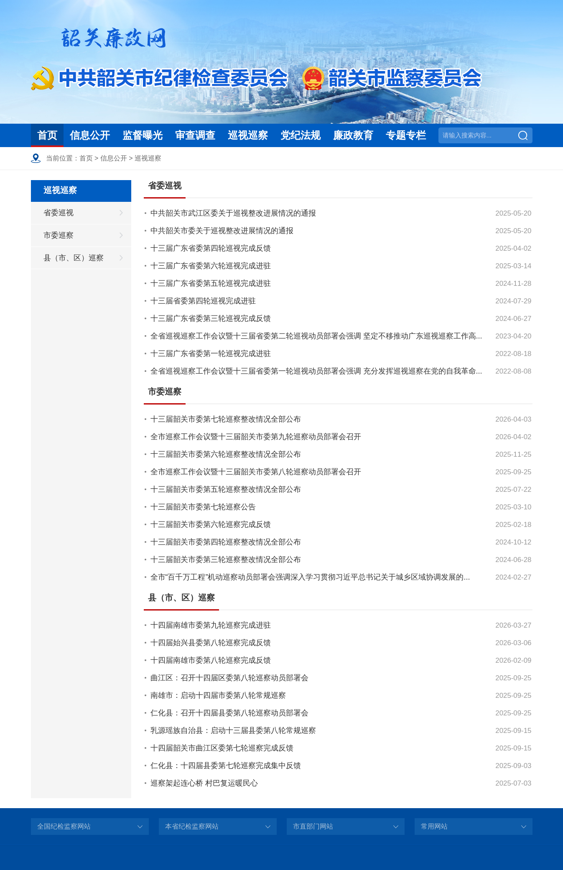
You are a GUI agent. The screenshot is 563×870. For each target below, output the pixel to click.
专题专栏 (406, 135)
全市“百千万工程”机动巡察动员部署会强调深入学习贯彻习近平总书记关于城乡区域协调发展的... (310, 577)
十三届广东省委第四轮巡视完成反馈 (210, 248)
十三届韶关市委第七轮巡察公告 (203, 507)
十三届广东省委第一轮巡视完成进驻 (210, 353)
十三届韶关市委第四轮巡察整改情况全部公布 (225, 542)
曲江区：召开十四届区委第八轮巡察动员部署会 (229, 678)
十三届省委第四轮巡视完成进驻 (203, 301)
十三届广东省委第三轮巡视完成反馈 (210, 318)
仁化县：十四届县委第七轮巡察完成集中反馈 (225, 765)
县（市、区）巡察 (73, 258)
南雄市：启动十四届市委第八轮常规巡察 (218, 695)
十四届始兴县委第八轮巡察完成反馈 (210, 643)
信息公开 (90, 135)
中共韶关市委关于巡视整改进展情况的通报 (221, 230)
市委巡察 (58, 235)
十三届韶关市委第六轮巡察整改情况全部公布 (225, 454)
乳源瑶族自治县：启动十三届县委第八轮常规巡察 (233, 730)
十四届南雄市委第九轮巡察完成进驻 (210, 625)
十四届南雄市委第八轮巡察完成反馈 (210, 660)
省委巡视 (58, 213)
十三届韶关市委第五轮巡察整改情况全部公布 (225, 489)
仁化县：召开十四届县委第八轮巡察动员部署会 (229, 713)
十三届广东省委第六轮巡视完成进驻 (210, 266)
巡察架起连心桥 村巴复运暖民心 (204, 783)
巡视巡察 (248, 135)
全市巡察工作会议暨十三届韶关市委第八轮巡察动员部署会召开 (255, 472)
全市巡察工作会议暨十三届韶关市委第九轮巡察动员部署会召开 (255, 436)
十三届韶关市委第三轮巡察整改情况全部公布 (225, 559)
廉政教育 (353, 135)
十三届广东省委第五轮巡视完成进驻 (210, 283)
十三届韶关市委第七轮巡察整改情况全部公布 (225, 419)
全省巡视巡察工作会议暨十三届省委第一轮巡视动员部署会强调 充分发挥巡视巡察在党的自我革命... (316, 371)
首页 (47, 135)
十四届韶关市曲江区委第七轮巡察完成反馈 (221, 748)
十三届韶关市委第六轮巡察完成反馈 (210, 524)
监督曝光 (142, 135)
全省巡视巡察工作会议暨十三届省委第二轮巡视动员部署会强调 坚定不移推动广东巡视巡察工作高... (316, 336)
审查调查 (195, 135)
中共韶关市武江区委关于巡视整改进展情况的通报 (233, 213)
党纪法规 (300, 135)
